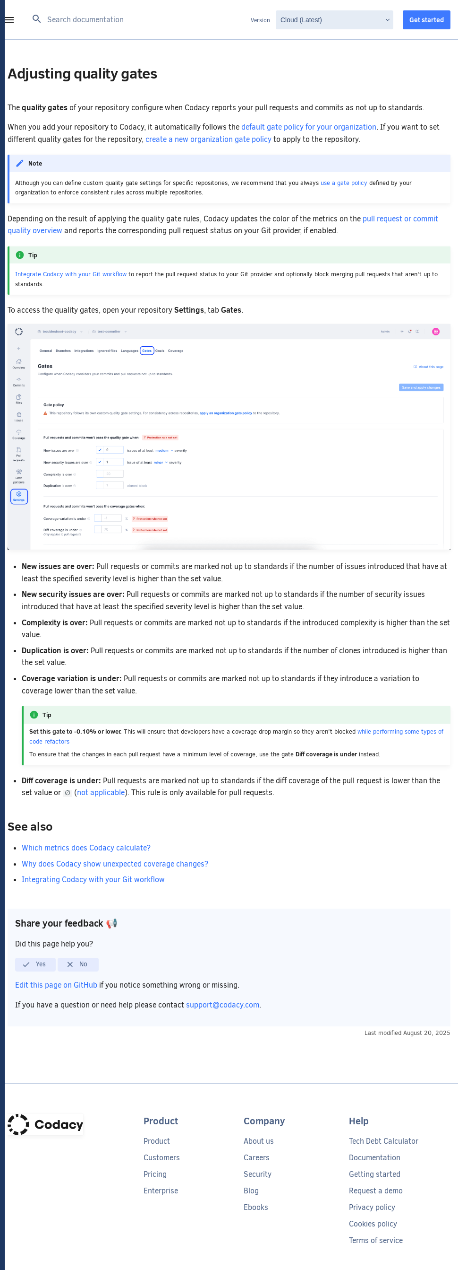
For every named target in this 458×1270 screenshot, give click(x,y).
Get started (426, 20)
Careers (257, 1158)
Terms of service (376, 1240)
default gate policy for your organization (308, 127)
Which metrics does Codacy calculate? (86, 848)
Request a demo (376, 1191)
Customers (162, 1158)
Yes (34, 964)
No (77, 964)
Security (257, 1174)
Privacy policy (372, 1207)
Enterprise (161, 1191)
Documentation (374, 1158)
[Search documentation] (138, 19)
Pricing (155, 1174)
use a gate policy (344, 183)
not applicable (103, 792)
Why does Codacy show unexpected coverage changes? (115, 864)
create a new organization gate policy (208, 139)
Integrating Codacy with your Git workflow (93, 880)
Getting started (374, 1174)
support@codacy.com (222, 1005)
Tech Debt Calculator (383, 1141)
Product (157, 1141)
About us (259, 1141)
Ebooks (256, 1207)
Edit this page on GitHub (57, 985)
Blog (251, 1191)
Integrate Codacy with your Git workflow (71, 274)
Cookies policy (373, 1224)
